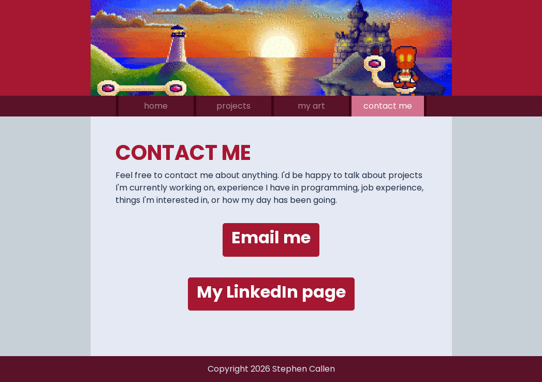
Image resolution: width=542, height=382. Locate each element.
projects (233, 106)
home (156, 106)
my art (311, 106)
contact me (387, 106)
